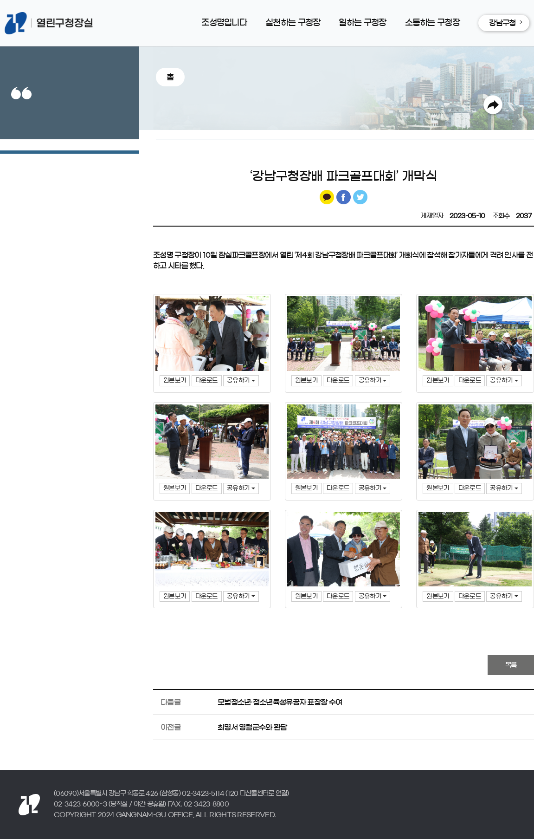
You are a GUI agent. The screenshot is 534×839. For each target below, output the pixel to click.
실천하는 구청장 (292, 23)
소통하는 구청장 (432, 23)
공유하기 (241, 380)
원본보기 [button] (174, 380)
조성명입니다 (224, 23)
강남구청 (502, 22)
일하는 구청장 (362, 23)
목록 (511, 665)
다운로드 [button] (206, 380)
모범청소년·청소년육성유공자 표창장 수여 (280, 702)
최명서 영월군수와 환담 (252, 727)
